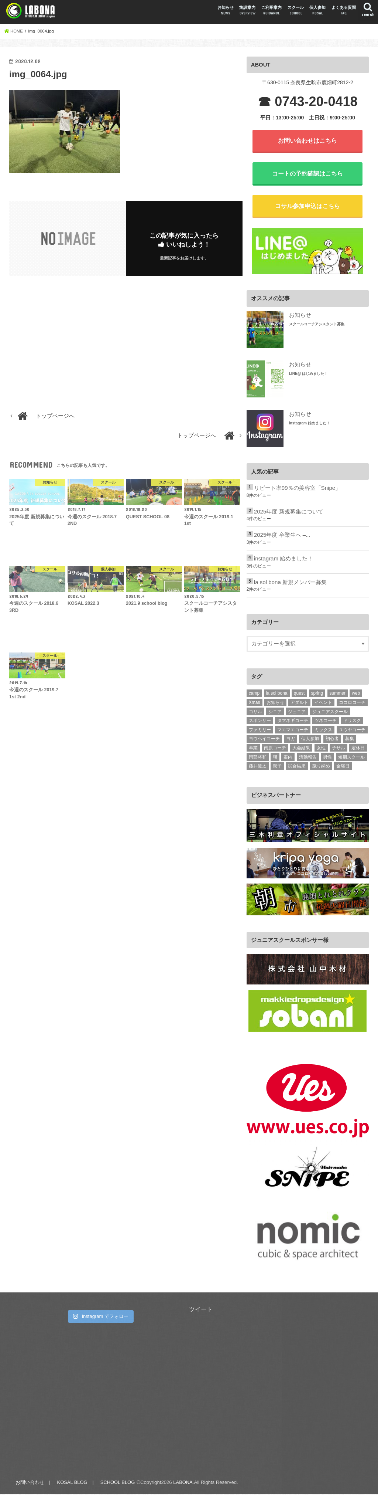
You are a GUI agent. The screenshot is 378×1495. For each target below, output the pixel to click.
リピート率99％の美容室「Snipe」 (297, 490)
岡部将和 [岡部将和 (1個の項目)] (258, 758)
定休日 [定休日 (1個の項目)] (358, 749)
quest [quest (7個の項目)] (299, 694)
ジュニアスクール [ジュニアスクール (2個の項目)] (330, 712)
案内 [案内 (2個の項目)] (288, 758)
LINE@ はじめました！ (308, 375)
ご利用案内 (271, 10)
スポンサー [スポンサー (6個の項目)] (260, 722)
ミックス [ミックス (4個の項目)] (323, 730)
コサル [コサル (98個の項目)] (255, 712)
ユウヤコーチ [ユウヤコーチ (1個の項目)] (352, 730)
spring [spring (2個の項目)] (317, 694)
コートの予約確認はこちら (307, 174)
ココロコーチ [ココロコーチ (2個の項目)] (352, 703)
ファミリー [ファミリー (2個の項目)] (260, 730)
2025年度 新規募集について (288, 513)
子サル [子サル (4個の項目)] (338, 749)
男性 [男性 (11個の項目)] (327, 758)
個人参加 (317, 10)
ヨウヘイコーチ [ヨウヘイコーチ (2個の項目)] (264, 740)
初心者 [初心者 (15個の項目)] (332, 740)
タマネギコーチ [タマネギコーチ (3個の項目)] (292, 722)
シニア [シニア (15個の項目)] (275, 712)
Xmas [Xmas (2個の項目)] (254, 703)
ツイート (201, 1310)
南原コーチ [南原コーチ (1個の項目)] (275, 749)
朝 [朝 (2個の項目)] (275, 758)
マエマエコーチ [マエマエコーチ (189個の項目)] (292, 730)
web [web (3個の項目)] (356, 694)
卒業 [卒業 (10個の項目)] (253, 749)
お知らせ (225, 10)
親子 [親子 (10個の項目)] (277, 767)
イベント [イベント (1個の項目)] (323, 703)
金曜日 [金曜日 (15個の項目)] (343, 767)
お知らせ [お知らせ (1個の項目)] (275, 703)
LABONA (183, 1483)
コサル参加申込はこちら (307, 207)
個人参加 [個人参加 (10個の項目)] (310, 740)
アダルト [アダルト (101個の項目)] (299, 703)
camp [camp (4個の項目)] (254, 694)
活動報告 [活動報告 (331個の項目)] (308, 758)
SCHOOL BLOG (117, 1483)
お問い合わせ (29, 1483)
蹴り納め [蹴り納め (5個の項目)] (321, 767)
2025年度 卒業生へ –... (282, 537)
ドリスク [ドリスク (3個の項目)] (352, 722)
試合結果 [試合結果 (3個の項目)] (297, 767)
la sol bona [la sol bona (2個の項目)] (277, 694)
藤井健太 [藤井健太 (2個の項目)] (258, 767)
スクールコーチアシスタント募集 (316, 325)
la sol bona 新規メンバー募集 (290, 583)
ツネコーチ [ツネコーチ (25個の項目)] (326, 722)
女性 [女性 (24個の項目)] (321, 749)
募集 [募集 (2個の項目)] (349, 740)
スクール (296, 10)
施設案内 (247, 10)
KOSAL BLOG (71, 1483)
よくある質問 (343, 10)
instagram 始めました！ (309, 425)
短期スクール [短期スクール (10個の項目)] (351, 758)
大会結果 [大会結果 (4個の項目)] (301, 749)
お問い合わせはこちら (307, 141)
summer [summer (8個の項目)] (338, 694)
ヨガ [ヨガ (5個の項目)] (290, 740)
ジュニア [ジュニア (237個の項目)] (297, 712)
